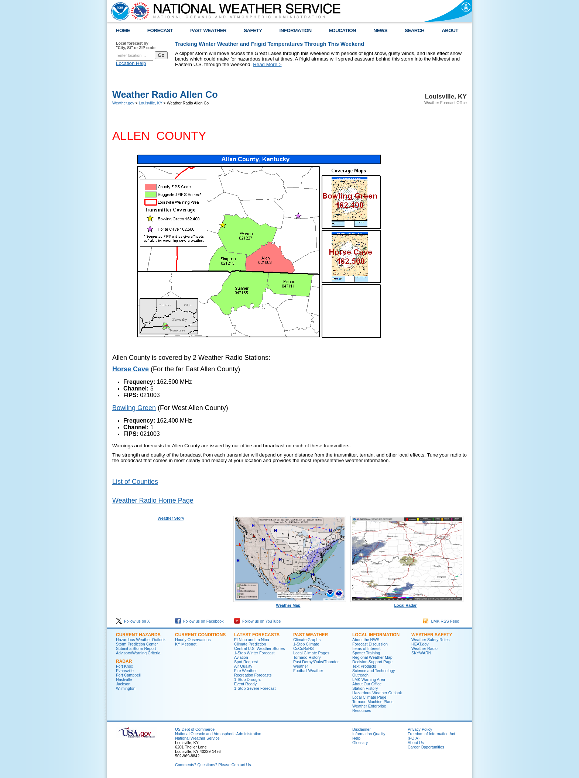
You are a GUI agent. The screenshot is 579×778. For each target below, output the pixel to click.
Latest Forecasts (257, 634)
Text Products (364, 666)
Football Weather (308, 670)
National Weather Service (197, 738)
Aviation (241, 657)
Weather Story (171, 518)
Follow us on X (133, 621)
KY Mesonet (185, 644)
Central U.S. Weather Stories (259, 648)
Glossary (360, 742)
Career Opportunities (426, 747)
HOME (123, 30)
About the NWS (365, 639)
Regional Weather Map (372, 657)
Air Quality (243, 666)
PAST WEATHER (208, 30)
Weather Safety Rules (430, 639)
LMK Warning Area (368, 679)
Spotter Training (366, 653)
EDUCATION (342, 30)
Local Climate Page (369, 697)
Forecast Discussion (370, 644)
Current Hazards (138, 634)
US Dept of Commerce (195, 729)
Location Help (131, 63)
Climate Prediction (250, 644)
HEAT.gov (420, 644)
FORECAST (160, 30)
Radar (124, 661)
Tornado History (307, 657)
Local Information (376, 634)
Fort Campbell (128, 675)
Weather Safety (431, 634)
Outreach (360, 675)
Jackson (123, 684)
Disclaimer (361, 729)
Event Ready (245, 684)
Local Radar (406, 603)
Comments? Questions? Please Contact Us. (213, 764)
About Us (416, 742)
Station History (365, 688)
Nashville (124, 679)
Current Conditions (200, 634)
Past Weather (310, 634)
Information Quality (368, 733)
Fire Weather (245, 670)
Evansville (125, 670)
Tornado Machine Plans (372, 701)
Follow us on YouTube (257, 621)
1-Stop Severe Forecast (255, 688)
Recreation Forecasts (252, 675)
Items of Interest (366, 648)
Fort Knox (124, 666)
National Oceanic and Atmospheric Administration (218, 733)
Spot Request (246, 662)
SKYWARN (421, 653)
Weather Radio (424, 648)
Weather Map (289, 603)
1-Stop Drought (247, 679)
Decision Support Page (372, 662)
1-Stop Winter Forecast (254, 653)
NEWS (380, 30)
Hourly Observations (193, 639)
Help (356, 738)
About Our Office (366, 684)
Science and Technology (373, 670)
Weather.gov (123, 103)
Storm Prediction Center (137, 644)
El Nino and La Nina (251, 639)
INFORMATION (296, 30)
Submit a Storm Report (136, 648)
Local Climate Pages (311, 653)
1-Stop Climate (306, 644)
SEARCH (414, 30)
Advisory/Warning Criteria (138, 653)
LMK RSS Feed (441, 621)
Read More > (267, 64)
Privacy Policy (420, 729)
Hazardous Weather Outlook (140, 639)
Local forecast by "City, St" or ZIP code (135, 45)
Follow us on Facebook (199, 621)
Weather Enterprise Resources (369, 708)
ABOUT (450, 30)
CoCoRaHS (303, 648)
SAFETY (253, 30)
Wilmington (126, 688)
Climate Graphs (307, 639)
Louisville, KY (150, 103)
